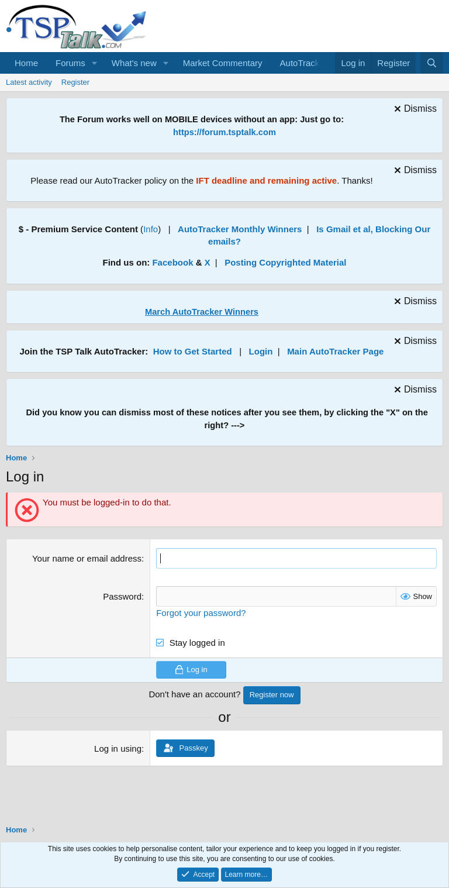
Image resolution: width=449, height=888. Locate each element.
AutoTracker (303, 63)
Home (26, 63)
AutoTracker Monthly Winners (240, 229)
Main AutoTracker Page (335, 351)
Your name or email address (86, 558)
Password (122, 596)
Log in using (117, 748)
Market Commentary (223, 63)
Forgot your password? (201, 613)
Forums (70, 63)
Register (75, 82)
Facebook (172, 262)
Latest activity (29, 82)
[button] (95, 63)
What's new (134, 63)
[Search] (431, 63)
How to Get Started (192, 351)
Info (150, 229)
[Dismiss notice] (414, 110)
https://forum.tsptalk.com (224, 132)
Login (261, 351)
